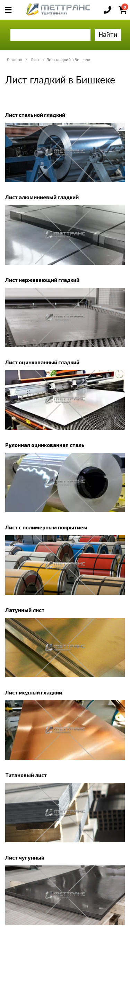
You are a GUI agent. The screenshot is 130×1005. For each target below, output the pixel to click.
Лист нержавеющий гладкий (42, 280)
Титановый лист (26, 775)
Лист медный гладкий (33, 692)
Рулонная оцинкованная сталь (45, 445)
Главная (14, 59)
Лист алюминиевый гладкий (42, 197)
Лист (35, 59)
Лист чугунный (24, 857)
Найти (108, 34)
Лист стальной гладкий (35, 115)
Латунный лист (24, 610)
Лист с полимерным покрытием (46, 527)
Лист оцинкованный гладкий (42, 362)
